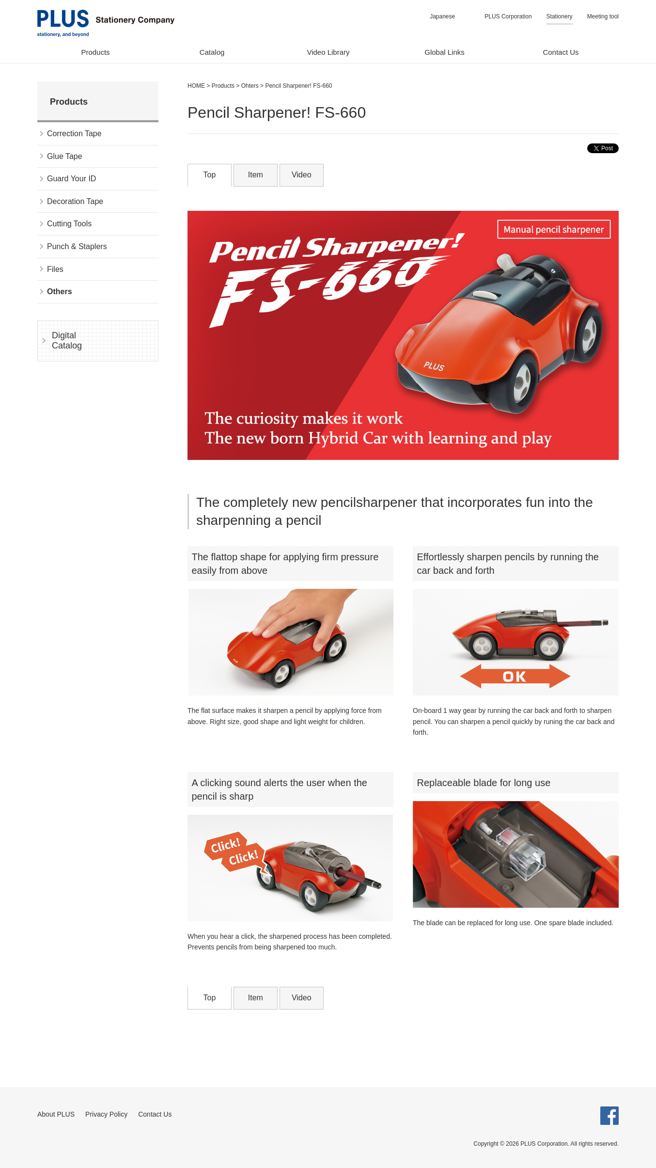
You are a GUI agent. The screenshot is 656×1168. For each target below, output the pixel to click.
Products (95, 52)
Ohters (250, 85)
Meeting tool (603, 16)
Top (209, 175)
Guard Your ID (71, 178)
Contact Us (560, 52)
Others (59, 291)
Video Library (328, 52)
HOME (196, 85)
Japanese (442, 16)
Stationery (560, 16)
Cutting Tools (69, 224)
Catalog (212, 52)
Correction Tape (74, 133)
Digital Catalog (67, 341)
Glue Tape (64, 156)
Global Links (444, 52)
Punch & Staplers (77, 246)
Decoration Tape (75, 201)
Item (255, 175)
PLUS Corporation (507, 16)
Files (55, 269)
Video (302, 175)
